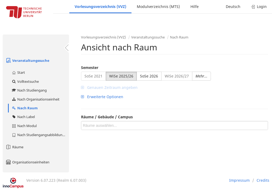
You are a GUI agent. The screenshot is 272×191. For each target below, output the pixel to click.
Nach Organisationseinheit (35, 99)
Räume (14, 147)
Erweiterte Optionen (102, 96)
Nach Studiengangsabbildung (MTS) (40, 134)
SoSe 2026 (149, 76)
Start (18, 72)
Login (259, 6)
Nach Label (23, 116)
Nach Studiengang (29, 90)
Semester (89, 67)
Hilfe (194, 6)
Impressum (239, 180)
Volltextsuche (25, 81)
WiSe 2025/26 (121, 76)
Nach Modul (24, 125)
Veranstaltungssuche (27, 60)
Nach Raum (24, 108)
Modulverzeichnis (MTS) (158, 6)
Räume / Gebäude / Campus (107, 116)
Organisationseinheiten (27, 162)
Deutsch (233, 6)
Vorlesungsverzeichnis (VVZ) (100, 6)
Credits (263, 180)
